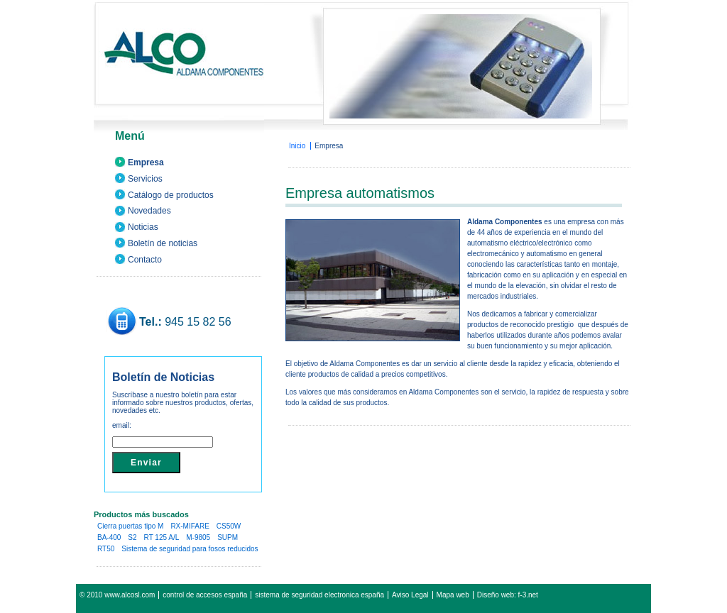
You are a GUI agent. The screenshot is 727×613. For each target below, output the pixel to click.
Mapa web (453, 595)
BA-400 (109, 537)
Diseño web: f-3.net (507, 595)
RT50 (105, 549)
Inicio (297, 146)
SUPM (227, 537)
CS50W (229, 526)
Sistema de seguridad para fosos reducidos (189, 549)
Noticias (143, 227)
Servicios (145, 179)
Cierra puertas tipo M (130, 526)
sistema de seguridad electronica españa (319, 595)
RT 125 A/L (162, 537)
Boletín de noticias (162, 243)
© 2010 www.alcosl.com (117, 595)
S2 (132, 537)
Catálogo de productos (171, 195)
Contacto (145, 260)
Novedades (149, 211)
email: (121, 425)
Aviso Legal (410, 595)
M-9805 (198, 537)
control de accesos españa (205, 595)
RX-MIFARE (189, 526)
